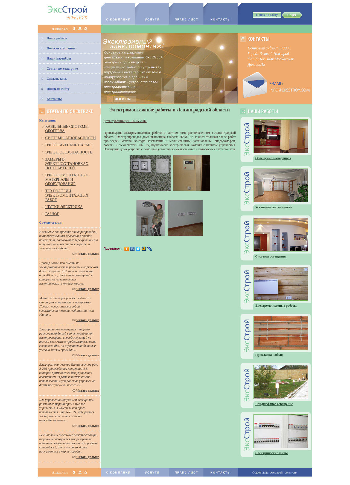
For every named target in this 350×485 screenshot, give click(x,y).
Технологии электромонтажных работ (67, 195)
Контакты (54, 99)
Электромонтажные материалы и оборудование (66, 179)
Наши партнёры (59, 58)
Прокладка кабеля (269, 355)
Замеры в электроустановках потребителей (67, 163)
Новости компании (61, 48)
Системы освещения (270, 256)
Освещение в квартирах (273, 158)
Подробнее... (123, 98)
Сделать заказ (57, 79)
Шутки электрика (64, 207)
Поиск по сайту (58, 89)
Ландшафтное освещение (274, 404)
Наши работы (57, 38)
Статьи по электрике (62, 68)
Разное (52, 214)
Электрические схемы (69, 145)
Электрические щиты (271, 453)
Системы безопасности (70, 138)
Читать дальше (87, 254)
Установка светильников (274, 207)
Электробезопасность (68, 152)
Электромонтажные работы (276, 305)
